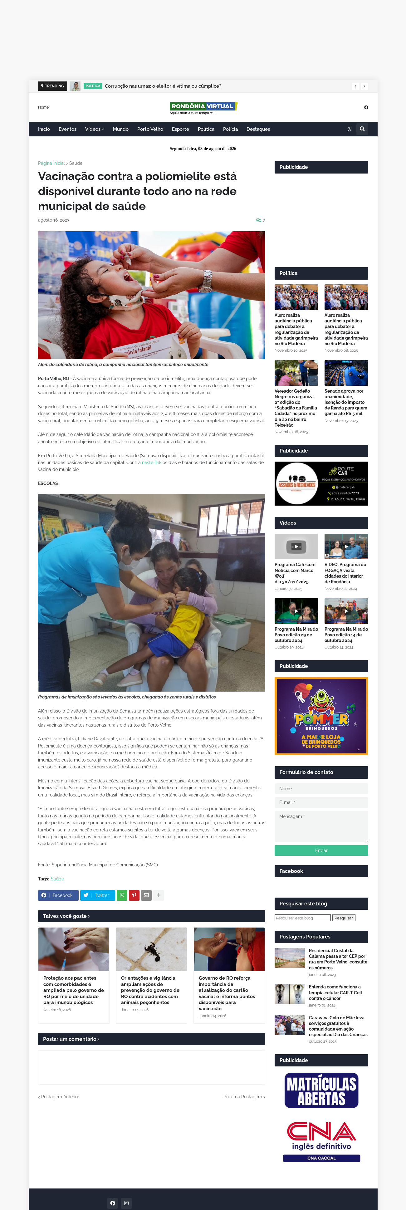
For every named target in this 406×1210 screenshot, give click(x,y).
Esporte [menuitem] (180, 129)
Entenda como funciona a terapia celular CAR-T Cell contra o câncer (335, 992)
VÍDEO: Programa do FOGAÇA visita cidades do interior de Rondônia (345, 573)
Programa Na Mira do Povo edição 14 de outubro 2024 (346, 635)
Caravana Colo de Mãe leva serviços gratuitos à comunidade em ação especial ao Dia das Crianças (338, 1026)
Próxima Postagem (242, 1096)
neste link (151, 462)
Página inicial (51, 163)
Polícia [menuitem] (230, 129)
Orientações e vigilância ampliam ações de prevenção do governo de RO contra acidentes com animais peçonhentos (150, 990)
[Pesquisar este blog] (303, 917)
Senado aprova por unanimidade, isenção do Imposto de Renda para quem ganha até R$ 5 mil (346, 402)
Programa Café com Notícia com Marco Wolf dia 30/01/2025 (295, 573)
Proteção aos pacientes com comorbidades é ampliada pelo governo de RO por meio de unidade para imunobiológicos (73, 990)
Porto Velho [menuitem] (150, 129)
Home (43, 107)
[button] (355, 86)
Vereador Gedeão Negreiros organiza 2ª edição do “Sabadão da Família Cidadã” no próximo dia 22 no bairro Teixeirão (296, 408)
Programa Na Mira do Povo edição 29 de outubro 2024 (296, 635)
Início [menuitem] (44, 129)
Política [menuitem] (206, 129)
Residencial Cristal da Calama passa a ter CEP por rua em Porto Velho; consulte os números (338, 959)
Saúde (75, 163)
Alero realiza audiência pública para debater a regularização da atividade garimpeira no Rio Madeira (296, 329)
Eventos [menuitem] (67, 129)
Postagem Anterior (60, 1096)
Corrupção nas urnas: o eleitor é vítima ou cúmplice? (163, 86)
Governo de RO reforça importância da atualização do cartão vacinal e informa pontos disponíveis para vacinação (227, 993)
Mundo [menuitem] (121, 129)
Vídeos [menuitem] (92, 129)
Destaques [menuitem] (258, 129)
